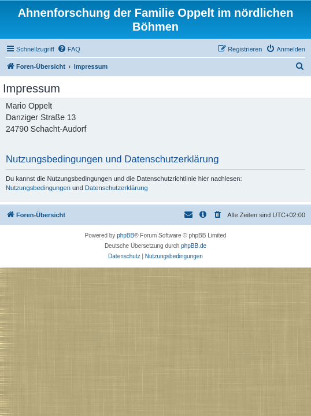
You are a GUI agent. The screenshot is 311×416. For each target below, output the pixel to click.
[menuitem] (68, 49)
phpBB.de (193, 246)
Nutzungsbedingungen (38, 187)
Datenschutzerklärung (116, 187)
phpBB (125, 235)
